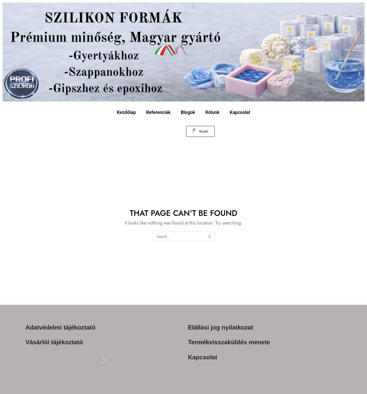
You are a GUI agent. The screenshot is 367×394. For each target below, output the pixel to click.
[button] (200, 131)
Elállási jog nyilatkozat (220, 327)
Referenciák (158, 112)
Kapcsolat (240, 112)
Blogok (188, 112)
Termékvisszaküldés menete (229, 342)
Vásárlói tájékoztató (54, 342)
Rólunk (212, 112)
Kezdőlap (126, 112)
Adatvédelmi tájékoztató (60, 327)
